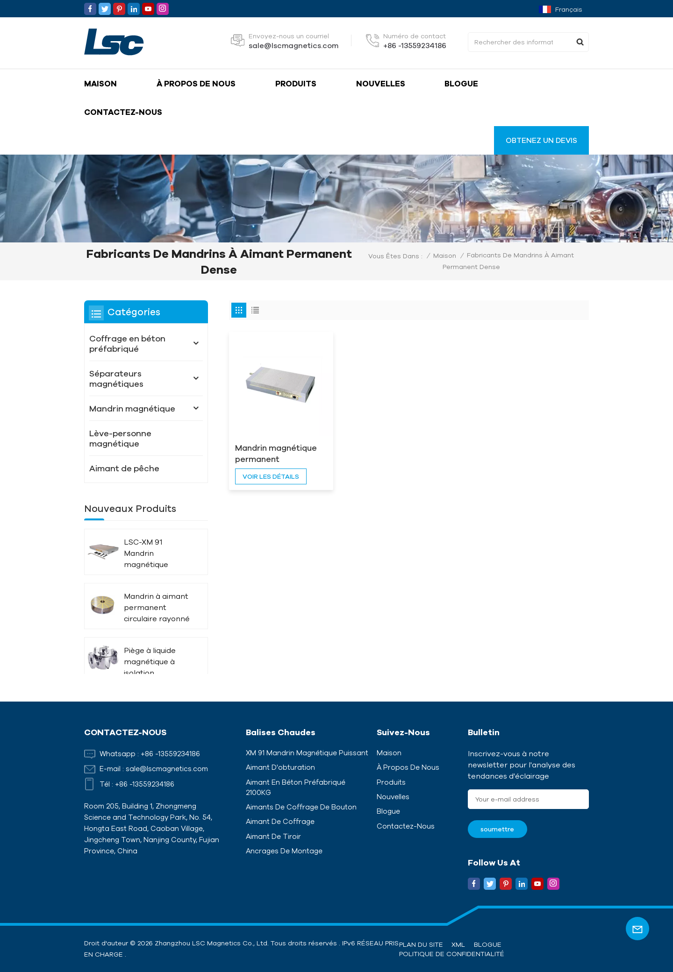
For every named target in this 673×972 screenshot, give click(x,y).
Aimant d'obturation (280, 767)
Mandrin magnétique (132, 408)
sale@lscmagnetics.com (293, 45)
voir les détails (271, 456)
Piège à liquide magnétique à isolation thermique (150, 662)
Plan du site (421, 944)
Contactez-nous (123, 111)
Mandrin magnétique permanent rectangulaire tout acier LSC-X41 (266, 433)
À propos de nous (196, 83)
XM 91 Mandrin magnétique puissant (307, 753)
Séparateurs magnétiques (116, 378)
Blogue (461, 83)
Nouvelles (380, 83)
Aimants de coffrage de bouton (301, 807)
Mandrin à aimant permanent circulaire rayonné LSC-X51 (157, 608)
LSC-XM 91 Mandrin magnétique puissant (146, 554)
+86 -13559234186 (414, 45)
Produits (295, 83)
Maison (100, 83)
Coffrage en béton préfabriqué (127, 343)
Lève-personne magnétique (120, 438)
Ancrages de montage (284, 851)
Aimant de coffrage (280, 821)
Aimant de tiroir (273, 836)
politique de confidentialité (451, 954)
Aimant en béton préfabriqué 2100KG (295, 787)
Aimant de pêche (124, 468)
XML (458, 944)
